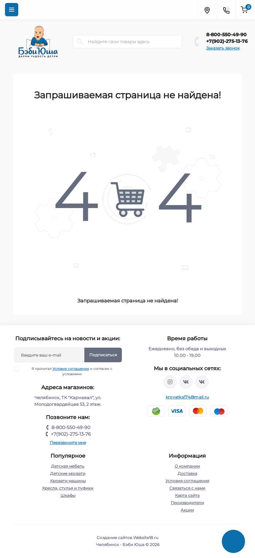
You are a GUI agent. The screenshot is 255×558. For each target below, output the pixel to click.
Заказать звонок (223, 48)
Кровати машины (68, 480)
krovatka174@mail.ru (187, 396)
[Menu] (11, 9)
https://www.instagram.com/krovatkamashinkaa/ (170, 382)
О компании (187, 466)
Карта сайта (187, 495)
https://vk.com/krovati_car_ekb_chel (186, 382)
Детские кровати (67, 473)
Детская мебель (67, 466)
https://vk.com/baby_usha (202, 382)
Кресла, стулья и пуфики (67, 488)
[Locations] (206, 9)
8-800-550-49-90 (226, 35)
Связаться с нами (187, 488)
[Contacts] (226, 9)
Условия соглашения (70, 369)
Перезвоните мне (68, 442)
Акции (187, 509)
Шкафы (67, 495)
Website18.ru (145, 537)
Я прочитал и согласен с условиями (67, 371)
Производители (187, 502)
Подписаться (103, 354)
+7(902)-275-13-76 (227, 41)
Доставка (187, 473)
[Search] (80, 41)
